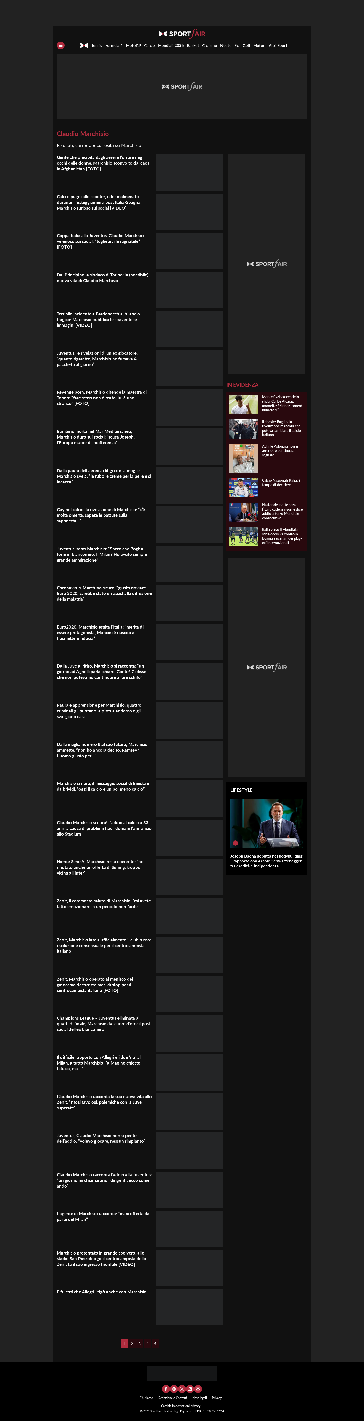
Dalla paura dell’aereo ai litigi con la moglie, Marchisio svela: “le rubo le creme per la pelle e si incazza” (103, 476)
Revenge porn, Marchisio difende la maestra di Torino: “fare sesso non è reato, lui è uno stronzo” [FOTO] (102, 397)
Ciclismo (209, 45)
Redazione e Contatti (172, 1398)
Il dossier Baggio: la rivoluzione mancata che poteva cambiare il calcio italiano (281, 428)
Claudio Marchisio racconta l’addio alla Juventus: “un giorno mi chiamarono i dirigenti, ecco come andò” (96, 1180)
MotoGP (133, 45)
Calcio (149, 45)
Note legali (199, 1398)
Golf (246, 45)
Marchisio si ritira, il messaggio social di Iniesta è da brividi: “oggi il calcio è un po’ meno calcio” (99, 788)
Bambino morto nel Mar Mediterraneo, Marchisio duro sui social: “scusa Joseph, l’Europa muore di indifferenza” (98, 436)
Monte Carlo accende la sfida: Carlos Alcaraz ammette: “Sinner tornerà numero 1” (282, 403)
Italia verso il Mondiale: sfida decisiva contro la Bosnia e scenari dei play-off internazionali (282, 536)
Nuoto (226, 45)
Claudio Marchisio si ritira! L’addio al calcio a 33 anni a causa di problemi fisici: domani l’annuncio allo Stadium (102, 828)
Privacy (217, 1398)
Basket (193, 45)
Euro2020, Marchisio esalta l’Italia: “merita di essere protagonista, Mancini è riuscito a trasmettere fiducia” (102, 632)
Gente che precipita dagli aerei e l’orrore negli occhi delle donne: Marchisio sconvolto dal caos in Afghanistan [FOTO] (104, 162)
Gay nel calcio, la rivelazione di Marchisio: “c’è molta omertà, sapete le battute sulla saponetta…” (104, 514)
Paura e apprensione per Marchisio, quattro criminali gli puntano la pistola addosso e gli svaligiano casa (101, 710)
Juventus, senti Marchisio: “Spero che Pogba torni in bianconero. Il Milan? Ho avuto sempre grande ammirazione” (104, 554)
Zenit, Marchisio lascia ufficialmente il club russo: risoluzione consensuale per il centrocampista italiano (100, 945)
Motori (259, 45)
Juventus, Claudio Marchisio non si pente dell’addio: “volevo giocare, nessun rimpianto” (104, 1138)
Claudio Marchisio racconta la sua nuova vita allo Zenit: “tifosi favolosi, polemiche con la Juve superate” (102, 1101)
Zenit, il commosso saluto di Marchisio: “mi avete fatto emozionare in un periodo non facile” (101, 906)
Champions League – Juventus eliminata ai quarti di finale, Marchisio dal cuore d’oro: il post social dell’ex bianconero (101, 1023)
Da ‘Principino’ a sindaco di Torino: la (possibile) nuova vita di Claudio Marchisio (100, 277)
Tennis (96, 45)
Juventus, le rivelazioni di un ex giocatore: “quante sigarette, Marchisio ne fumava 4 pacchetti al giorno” (100, 358)
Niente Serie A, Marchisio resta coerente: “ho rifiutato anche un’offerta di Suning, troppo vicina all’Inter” (104, 867)
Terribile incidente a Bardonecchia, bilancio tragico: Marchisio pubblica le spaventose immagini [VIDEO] (101, 319)
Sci (237, 45)
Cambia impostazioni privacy (180, 1406)
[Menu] (61, 45)
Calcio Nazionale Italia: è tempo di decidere (281, 482)
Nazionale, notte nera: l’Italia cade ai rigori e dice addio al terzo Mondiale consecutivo (282, 511)
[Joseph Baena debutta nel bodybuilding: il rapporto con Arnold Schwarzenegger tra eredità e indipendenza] (235, 843)
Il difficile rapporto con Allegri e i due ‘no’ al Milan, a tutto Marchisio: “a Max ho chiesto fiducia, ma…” (101, 1062)
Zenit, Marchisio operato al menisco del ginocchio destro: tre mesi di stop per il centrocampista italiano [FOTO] (97, 984)
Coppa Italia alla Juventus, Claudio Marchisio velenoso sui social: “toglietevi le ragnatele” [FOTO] (102, 241)
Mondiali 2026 (171, 45)
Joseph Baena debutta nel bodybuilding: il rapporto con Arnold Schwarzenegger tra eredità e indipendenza (266, 860)
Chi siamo (146, 1398)
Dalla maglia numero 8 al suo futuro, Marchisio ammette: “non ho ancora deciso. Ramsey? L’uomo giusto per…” (104, 749)
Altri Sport (278, 45)
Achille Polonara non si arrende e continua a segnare (280, 450)
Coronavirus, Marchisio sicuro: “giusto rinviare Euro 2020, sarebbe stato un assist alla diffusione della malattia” (104, 593)
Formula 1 (114, 45)
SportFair (156, 1411)
